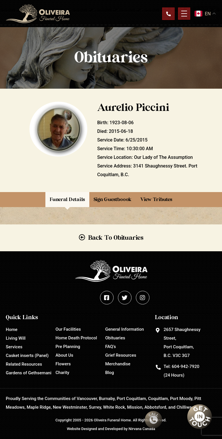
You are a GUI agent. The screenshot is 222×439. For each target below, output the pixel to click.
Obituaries (115, 338)
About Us (64, 355)
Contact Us (168, 13)
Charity (62, 372)
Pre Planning (68, 346)
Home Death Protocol (76, 338)
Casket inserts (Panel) (27, 355)
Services (14, 346)
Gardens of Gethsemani (28, 372)
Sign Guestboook (113, 199)
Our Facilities (68, 329)
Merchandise (117, 364)
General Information (124, 329)
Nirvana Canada (142, 429)
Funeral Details (67, 199)
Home (11, 329)
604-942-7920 (185, 366)
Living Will (15, 338)
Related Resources (24, 364)
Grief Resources (120, 355)
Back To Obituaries (115, 238)
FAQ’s (110, 346)
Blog (109, 372)
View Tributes (156, 199)
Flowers (63, 364)
